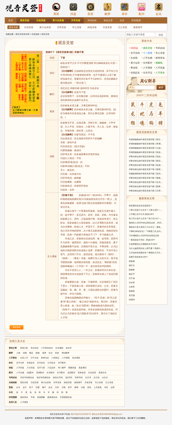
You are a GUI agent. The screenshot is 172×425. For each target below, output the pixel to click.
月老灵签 (107, 27)
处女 (51, 387)
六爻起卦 (51, 368)
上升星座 (98, 387)
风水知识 (35, 348)
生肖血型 (92, 372)
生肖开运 (147, 72)
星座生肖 (103, 372)
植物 (38, 353)
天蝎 (63, 387)
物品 (31, 353)
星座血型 (82, 372)
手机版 (67, 414)
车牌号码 (79, 377)
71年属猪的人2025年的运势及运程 (144, 235)
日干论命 (35, 358)
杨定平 (132, 274)
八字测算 (66, 358)
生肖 (11, 392)
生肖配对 (50, 372)
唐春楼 (132, 261)
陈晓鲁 (132, 270)
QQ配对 (30, 372)
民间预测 (13, 397)
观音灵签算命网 (22, 34)
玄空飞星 (41, 368)
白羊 (18, 387)
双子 (31, 387)
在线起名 (31, 363)
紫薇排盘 (72, 368)
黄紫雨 (132, 291)
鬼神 (44, 353)
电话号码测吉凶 (43, 377)
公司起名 (51, 363)
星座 (90, 9)
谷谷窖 (132, 282)
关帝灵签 (61, 27)
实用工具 (13, 402)
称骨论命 (45, 358)
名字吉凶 (135, 53)
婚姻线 (159, 62)
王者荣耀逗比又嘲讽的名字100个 (143, 244)
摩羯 (76, 387)
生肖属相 (59, 348)
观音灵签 (13, 27)
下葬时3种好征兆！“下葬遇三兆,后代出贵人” (148, 231)
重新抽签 (17, 327)
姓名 (11, 363)
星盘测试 (82, 368)
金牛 (25, 387)
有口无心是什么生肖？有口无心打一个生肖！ (148, 218)
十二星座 (147, 53)
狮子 (44, 387)
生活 (51, 353)
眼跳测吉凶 (52, 397)
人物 (18, 353)
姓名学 (69, 348)
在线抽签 (35, 34)
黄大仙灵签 (45, 27)
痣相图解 (41, 397)
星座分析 (24, 348)
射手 (70, 387)
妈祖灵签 (92, 27)
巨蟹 (38, 387)
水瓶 (83, 387)
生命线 (134, 58)
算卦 (124, 9)
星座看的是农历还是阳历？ (140, 206)
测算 (56, 9)
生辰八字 (24, 358)
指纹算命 (24, 397)
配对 (141, 9)
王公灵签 (122, 27)
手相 (33, 397)
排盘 (73, 9)
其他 (57, 353)
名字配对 (62, 363)
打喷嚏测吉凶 (66, 397)
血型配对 (71, 372)
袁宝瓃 (132, 295)
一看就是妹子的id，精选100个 (142, 240)
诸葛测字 (137, 27)
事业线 (134, 67)
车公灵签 (76, 27)
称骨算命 (160, 58)
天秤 (57, 387)
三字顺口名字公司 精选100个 (141, 214)
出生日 (105, 377)
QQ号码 (68, 377)
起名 (158, 9)
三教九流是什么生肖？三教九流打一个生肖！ (148, 210)
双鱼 (89, 387)
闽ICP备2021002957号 (81, 414)
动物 (25, 353)
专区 (106, 387)
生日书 (88, 377)
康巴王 (132, 265)
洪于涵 (132, 278)
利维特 (132, 300)
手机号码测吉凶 (27, 377)
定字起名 (41, 363)
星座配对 (40, 372)
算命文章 (13, 348)
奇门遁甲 (62, 368)
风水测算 (76, 358)
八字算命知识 (47, 348)
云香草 (132, 287)
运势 (113, 387)
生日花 (96, 377)
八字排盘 (20, 368)
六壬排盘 (31, 368)
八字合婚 (20, 372)
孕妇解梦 (65, 353)
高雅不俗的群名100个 (138, 257)
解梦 (107, 9)
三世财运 (55, 358)
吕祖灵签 (28, 27)
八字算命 (13, 358)
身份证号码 (58, 377)
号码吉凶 (13, 377)
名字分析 (20, 363)
